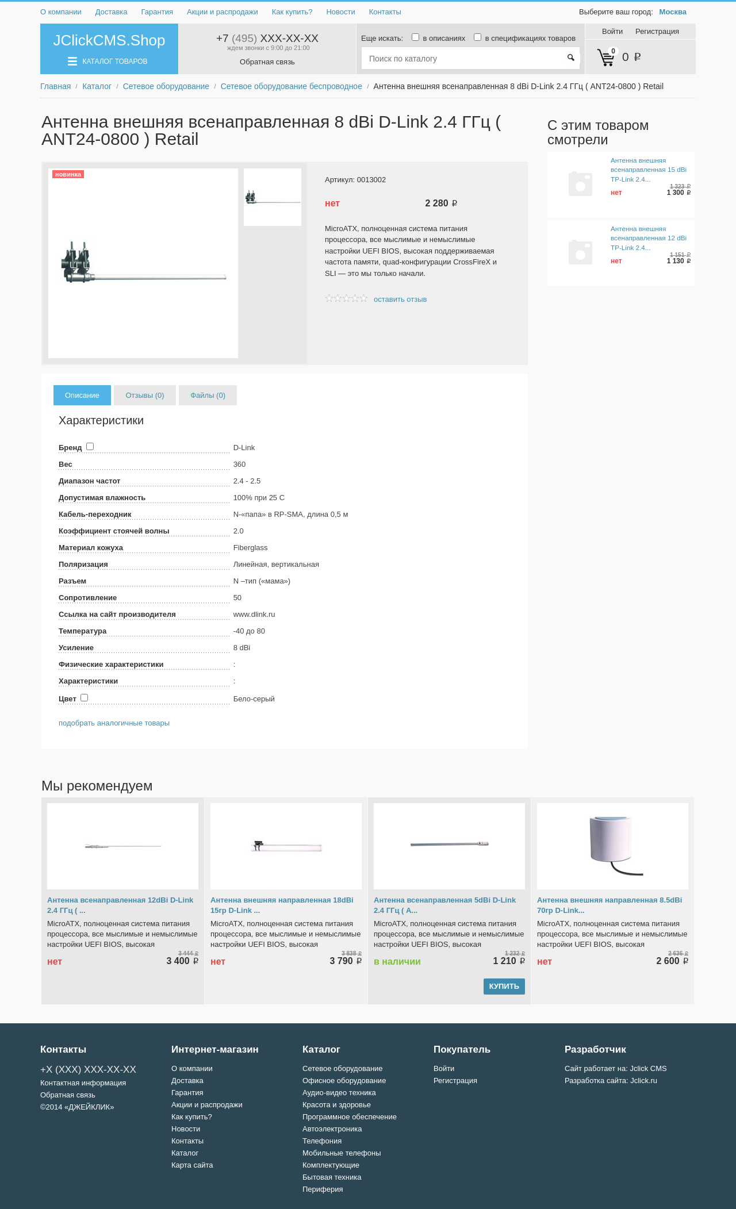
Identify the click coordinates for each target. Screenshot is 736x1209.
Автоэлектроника (332, 1128)
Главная (55, 86)
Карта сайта (192, 1165)
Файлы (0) (207, 395)
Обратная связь (267, 61)
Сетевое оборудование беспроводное (291, 86)
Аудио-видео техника (339, 1092)
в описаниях (436, 38)
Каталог (97, 86)
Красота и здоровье (336, 1104)
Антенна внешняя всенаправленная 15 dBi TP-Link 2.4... (649, 169)
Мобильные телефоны (341, 1153)
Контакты (385, 11)
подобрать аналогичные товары (114, 723)
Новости (340, 11)
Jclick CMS (648, 1068)
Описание (82, 395)
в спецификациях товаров (521, 38)
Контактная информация (83, 1082)
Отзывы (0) (144, 395)
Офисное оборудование (344, 1080)
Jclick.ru (643, 1080)
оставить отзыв (400, 299)
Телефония (322, 1141)
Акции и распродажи (222, 11)
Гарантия (157, 11)
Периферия (322, 1189)
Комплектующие (330, 1165)
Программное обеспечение (349, 1116)
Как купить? (292, 11)
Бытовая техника (331, 1177)
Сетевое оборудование (166, 86)
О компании (61, 11)
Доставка (111, 11)
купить (504, 986)
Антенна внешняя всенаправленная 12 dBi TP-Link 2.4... (649, 238)
